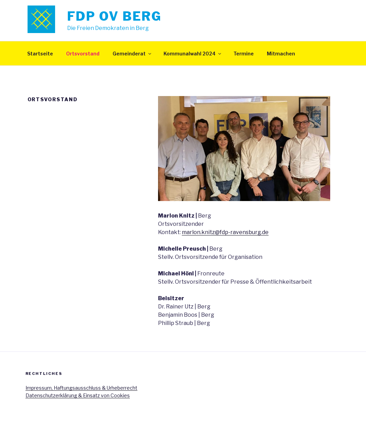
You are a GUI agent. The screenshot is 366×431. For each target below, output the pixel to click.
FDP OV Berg (114, 16)
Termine (243, 53)
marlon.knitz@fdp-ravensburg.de (225, 232)
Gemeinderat (132, 53)
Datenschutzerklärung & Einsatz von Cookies (77, 395)
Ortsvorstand (83, 53)
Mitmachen (281, 53)
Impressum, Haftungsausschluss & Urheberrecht (81, 388)
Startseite (40, 53)
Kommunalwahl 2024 (193, 53)
